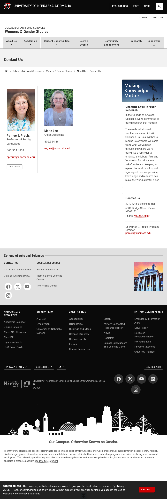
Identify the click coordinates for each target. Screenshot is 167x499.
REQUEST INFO (120, 6)
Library (107, 318)
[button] (11, 43)
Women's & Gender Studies (26, 32)
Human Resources (79, 349)
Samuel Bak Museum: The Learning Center (116, 344)
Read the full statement (46, 461)
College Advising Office (17, 275)
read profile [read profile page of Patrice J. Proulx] (14, 166)
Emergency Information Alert (147, 320)
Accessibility (76, 318)
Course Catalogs (13, 327)
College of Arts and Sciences (25, 27)
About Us (81, 71)
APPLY (147, 6)
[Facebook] (8, 286)
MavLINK (9, 336)
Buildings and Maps (80, 329)
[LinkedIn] (153, 379)
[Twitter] (18, 286)
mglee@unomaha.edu (57, 148)
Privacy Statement (144, 346)
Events (73, 344)
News (107, 332)
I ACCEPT (146, 489)
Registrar (109, 337)
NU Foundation (142, 341)
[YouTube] (27, 286)
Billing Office (76, 323)
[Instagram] (8, 295)
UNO (6, 71)
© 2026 (37, 387)
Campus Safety (77, 339)
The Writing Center (47, 285)
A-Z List (41, 318)
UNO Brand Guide (13, 347)
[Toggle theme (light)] (61, 367)
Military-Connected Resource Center (114, 325)
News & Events (83, 43)
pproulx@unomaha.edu (21, 157)
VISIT (136, 6)
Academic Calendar (14, 322)
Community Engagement (111, 43)
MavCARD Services (15, 332)
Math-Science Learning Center (49, 277)
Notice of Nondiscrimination (144, 334)
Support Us (154, 41)
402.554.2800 (153, 367)
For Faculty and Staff (48, 269)
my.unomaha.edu (13, 342)
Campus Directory (79, 334)
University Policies (144, 351)
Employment (43, 323)
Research (136, 41)
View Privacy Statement (26, 493)
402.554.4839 (142, 215)
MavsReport (141, 327)
